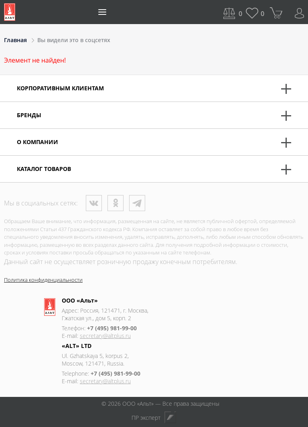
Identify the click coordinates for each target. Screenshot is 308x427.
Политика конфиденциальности (43, 279)
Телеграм (137, 203)
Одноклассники (115, 203)
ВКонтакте (94, 203)
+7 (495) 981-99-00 (112, 328)
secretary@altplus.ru (105, 336)
